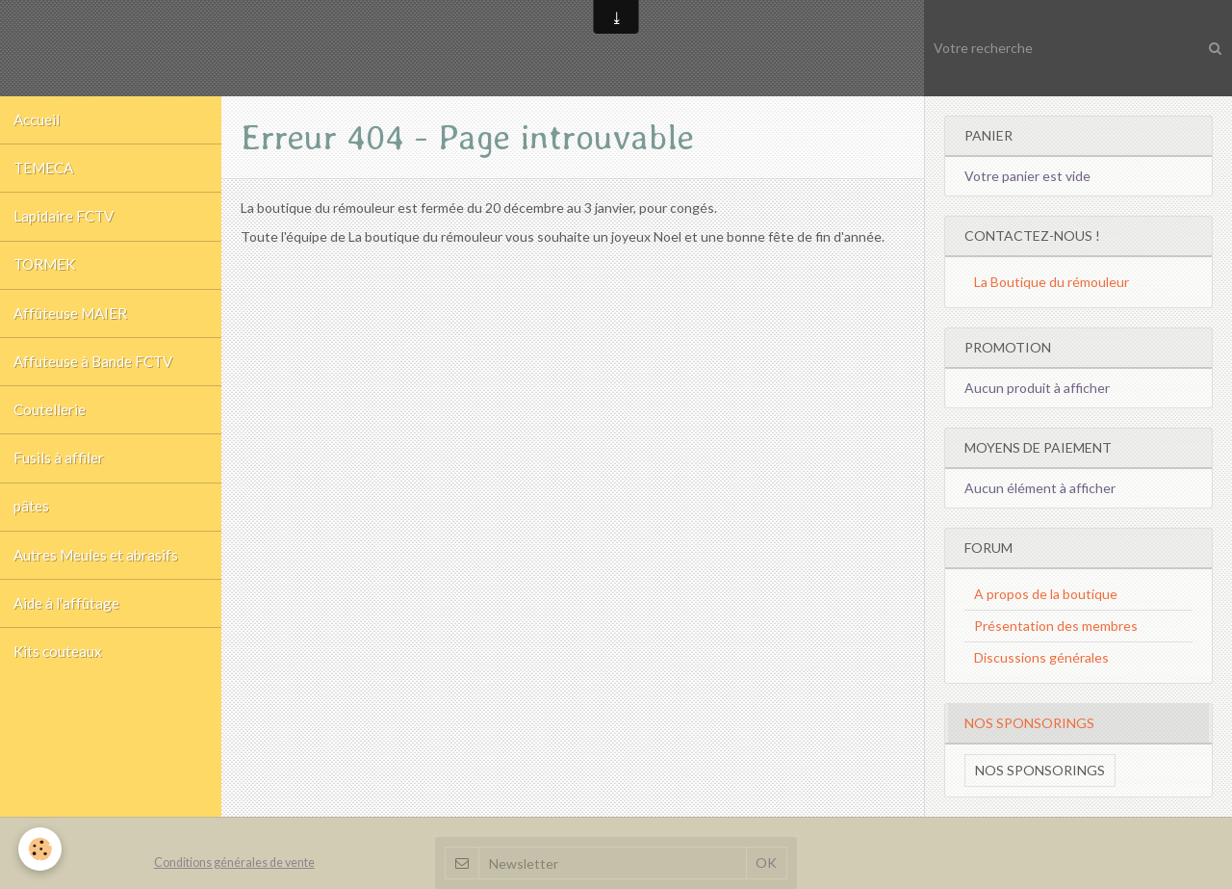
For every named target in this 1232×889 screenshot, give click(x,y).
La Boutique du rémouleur (1051, 282)
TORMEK (46, 274)
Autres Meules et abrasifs (96, 580)
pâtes (32, 529)
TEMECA (44, 172)
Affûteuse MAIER (71, 325)
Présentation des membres (1056, 625)
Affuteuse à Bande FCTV (94, 376)
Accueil (37, 121)
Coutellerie (50, 427)
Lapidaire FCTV (65, 223)
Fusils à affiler (59, 478)
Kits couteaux (59, 683)
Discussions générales (1041, 657)
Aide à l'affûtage (67, 632)
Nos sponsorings (1040, 770)
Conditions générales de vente (234, 862)
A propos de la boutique (1045, 594)
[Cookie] (41, 849)
